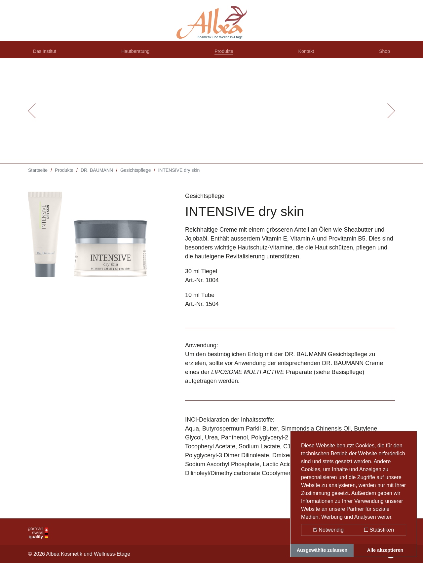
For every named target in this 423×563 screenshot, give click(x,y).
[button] (31, 116)
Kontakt (307, 54)
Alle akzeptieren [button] (385, 550)
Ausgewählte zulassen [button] (322, 550)
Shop (383, 54)
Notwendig (328, 530)
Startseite (38, 175)
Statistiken (379, 530)
